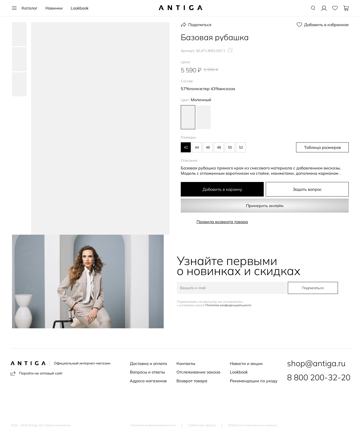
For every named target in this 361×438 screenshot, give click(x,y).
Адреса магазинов (148, 380)
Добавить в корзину (222, 189)
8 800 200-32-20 (318, 377)
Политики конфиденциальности (228, 305)
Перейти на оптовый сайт (36, 373)
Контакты (185, 363)
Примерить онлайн (265, 205)
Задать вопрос (307, 189)
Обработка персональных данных (252, 425)
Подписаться (313, 288)
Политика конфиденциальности (153, 425)
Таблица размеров (322, 147)
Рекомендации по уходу (254, 380)
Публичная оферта (202, 425)
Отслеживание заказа (198, 371)
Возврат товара (191, 380)
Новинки (54, 8)
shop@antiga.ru (316, 363)
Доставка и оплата (148, 363)
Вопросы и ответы (147, 371)
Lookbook (79, 8)
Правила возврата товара (222, 221)
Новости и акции (246, 363)
